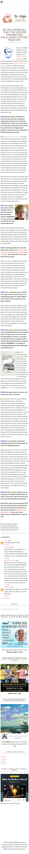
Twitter (3, 761)
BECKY (6, 540)
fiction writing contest (9, 524)
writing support (6, 530)
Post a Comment (5, 598)
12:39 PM (6, 585)
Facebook (3, 756)
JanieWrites (7, 587)
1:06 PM (6, 596)
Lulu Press (11, 388)
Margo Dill (7, 547)
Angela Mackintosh (9, 560)
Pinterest (3, 763)
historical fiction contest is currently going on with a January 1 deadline (14, 252)
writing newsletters (12, 528)
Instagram (4, 759)
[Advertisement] (14, 822)
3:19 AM (6, 545)
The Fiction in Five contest (12, 137)
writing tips (15, 530)
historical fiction (6, 526)
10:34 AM (6, 558)
